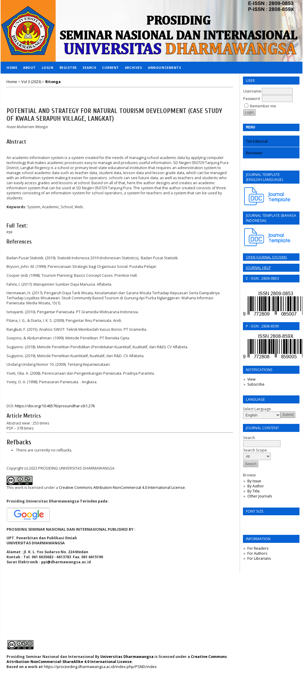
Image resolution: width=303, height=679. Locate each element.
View (251, 380)
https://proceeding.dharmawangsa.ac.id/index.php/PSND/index (100, 666)
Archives (133, 67)
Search (89, 67)
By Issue (254, 481)
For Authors (257, 554)
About (29, 67)
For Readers (257, 549)
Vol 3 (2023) (31, 81)
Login (48, 67)
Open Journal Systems (266, 258)
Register (68, 67)
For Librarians (259, 559)
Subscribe (256, 385)
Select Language (257, 409)
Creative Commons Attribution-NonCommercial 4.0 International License (122, 487)
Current (110, 67)
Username (252, 91)
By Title (253, 491)
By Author (255, 486)
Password (251, 98)
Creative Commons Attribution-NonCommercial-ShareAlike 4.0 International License (117, 659)
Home (12, 67)
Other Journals (259, 497)
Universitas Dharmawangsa (127, 656)
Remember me (263, 106)
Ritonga (53, 81)
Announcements (164, 67)
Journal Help (258, 268)
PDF (10, 232)
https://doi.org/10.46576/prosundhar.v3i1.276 (55, 405)
